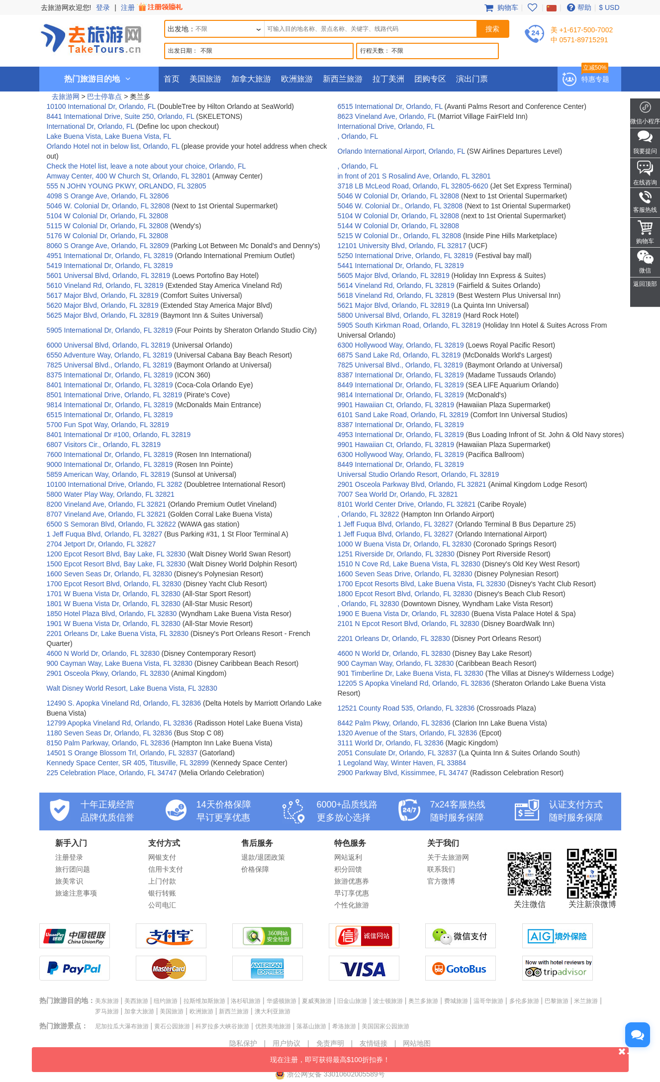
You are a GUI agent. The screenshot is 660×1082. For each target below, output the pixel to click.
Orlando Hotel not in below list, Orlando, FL (114, 146)
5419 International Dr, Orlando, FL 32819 (110, 266)
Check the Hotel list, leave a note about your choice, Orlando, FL (146, 166)
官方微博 (441, 881)
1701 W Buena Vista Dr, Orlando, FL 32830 (114, 594)
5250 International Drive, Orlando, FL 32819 (405, 256)
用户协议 (286, 1043)
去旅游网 (66, 96)
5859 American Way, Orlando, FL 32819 (108, 474)
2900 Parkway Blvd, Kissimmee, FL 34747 (403, 773)
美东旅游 (107, 1000)
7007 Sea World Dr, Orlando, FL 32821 (398, 494)
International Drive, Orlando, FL (386, 126)
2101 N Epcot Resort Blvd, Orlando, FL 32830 (408, 624)
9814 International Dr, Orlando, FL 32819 (401, 395)
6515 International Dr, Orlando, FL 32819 (110, 415)
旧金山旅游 (352, 1000)
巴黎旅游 (556, 1000)
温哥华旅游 (488, 1000)
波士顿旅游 (388, 1000)
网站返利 (348, 857)
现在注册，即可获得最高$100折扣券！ (449, 1055)
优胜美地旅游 (273, 1026)
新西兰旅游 (343, 79)
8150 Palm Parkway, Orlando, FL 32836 (108, 743)
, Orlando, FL (358, 136)
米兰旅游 (586, 1000)
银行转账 (162, 893)
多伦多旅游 (524, 1000)
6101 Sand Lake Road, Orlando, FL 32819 (403, 415)
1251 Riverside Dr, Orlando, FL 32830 (396, 554)
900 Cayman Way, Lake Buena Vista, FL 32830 (119, 663)
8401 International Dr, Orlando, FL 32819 (110, 385)
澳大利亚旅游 (272, 1011)
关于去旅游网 (448, 857)
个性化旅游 (351, 905)
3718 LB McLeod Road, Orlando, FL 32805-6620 (413, 186)
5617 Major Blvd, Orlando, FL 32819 (103, 295)
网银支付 (162, 857)
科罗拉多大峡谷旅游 (222, 1026)
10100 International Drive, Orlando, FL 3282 (115, 484)
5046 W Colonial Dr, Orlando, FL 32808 (399, 196)
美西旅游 (136, 1000)
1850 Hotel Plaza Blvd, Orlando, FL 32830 (112, 614)
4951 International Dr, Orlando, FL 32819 (110, 256)
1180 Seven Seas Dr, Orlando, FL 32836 (109, 733)
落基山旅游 (311, 1026)
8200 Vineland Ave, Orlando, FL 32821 (106, 504)
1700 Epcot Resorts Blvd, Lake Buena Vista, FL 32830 (422, 584)
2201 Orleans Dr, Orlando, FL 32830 (394, 638)
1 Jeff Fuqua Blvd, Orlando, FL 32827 (396, 524)
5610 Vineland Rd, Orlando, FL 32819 (105, 285)
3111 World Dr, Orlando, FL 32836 (391, 743)
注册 (153, 7)
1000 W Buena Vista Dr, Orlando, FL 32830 (404, 544)
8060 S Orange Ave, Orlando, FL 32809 (108, 246)
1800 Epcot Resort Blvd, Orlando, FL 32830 (405, 594)
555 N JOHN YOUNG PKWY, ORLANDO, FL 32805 (126, 186)
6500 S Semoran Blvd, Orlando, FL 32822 (111, 524)
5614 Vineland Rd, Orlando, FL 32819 (396, 285)
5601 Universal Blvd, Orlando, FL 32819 (109, 275)
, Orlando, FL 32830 (368, 604)
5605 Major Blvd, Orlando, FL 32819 (394, 275)
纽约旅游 (166, 1000)
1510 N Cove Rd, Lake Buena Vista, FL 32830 (409, 564)
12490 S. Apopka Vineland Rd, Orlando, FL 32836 (124, 703)
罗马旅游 (107, 1011)
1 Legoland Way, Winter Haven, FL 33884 (402, 763)
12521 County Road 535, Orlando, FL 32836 (406, 708)
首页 (172, 79)
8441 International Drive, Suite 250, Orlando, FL (121, 116)
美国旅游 (205, 79)
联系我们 (441, 869)
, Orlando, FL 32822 (368, 514)
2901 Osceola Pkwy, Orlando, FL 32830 (108, 673)
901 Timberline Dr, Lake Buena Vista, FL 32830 (410, 673)
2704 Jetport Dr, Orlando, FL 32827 (101, 544)
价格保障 (255, 869)
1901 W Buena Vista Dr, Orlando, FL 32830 (114, 624)
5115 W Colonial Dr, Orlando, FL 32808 (108, 226)
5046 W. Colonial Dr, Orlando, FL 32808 (108, 206)
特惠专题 (595, 79)
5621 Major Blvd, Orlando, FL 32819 (394, 305)
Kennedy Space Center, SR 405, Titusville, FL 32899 (128, 763)
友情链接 (373, 1043)
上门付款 (162, 881)
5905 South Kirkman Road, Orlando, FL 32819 (409, 325)
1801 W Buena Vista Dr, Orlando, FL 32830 (114, 604)
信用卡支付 (165, 869)
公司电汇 (162, 905)
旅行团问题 (72, 869)
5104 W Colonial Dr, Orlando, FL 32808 (108, 216)
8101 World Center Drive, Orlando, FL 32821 (407, 504)
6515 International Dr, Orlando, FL (391, 106)
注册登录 (69, 857)
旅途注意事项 (76, 893)
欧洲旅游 (297, 79)
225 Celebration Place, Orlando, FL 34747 (112, 773)
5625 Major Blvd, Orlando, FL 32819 (103, 315)
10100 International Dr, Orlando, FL (102, 106)
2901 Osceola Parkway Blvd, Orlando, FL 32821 (412, 484)
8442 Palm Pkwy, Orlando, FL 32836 (394, 723)
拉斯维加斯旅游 (204, 1000)
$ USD (609, 7)
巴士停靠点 (104, 96)
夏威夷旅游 (317, 1000)
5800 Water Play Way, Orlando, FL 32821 (111, 494)
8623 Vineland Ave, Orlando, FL (388, 116)
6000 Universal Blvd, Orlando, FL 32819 (109, 345)
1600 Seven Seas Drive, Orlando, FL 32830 (405, 574)
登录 (103, 7)
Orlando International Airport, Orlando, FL (402, 151)
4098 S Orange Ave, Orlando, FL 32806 (108, 196)
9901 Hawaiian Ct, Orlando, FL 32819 (396, 405)
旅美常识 (69, 881)
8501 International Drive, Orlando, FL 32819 (115, 395)
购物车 (500, 7)
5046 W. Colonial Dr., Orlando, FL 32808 (400, 206)
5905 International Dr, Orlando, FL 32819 (110, 330)
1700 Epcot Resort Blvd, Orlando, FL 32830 (114, 584)
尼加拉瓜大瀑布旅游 (122, 1026)
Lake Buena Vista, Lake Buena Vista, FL (109, 136)
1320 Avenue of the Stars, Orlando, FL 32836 (407, 733)
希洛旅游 (344, 1026)
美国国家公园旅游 (385, 1026)
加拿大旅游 (251, 79)
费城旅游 (456, 1000)
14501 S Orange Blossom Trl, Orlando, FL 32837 (122, 753)
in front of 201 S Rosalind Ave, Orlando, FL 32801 (414, 176)
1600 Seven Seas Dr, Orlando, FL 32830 (109, 574)
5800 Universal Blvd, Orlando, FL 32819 (400, 315)
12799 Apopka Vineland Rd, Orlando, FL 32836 (119, 723)
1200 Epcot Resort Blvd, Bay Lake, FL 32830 (116, 554)
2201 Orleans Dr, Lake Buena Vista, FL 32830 (118, 633)
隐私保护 (243, 1043)
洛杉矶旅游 (246, 1000)
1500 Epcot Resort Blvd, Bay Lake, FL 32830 (116, 564)
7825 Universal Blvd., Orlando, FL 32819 (109, 365)
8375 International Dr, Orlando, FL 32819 (110, 375)
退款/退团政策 (263, 857)
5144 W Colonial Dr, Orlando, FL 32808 (399, 226)
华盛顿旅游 (281, 1000)
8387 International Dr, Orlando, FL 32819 (401, 375)
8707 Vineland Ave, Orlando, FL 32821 (106, 514)
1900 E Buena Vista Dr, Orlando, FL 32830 (404, 614)
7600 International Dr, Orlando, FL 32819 (110, 454)
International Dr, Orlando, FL (91, 126)
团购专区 (430, 79)
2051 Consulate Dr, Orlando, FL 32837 (397, 753)
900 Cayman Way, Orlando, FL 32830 (396, 663)
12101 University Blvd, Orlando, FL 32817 (402, 246)
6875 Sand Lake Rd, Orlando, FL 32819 (399, 355)
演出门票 (472, 79)
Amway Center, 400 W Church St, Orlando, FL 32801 (128, 176)
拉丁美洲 (388, 79)
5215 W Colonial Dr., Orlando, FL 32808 (400, 236)
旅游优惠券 (351, 881)
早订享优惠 (351, 893)
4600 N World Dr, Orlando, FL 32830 (103, 653)
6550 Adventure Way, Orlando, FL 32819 (109, 355)
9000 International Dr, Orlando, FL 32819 (110, 464)
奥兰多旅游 (423, 1000)
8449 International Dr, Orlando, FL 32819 (401, 385)
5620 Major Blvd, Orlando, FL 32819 (103, 305)
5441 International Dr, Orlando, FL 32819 (401, 266)
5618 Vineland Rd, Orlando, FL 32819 (396, 295)
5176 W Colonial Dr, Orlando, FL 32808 (108, 236)
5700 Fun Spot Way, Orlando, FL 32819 (108, 425)
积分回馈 (348, 869)
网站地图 (417, 1043)
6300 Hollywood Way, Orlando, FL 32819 (401, 345)
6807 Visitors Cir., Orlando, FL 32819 (104, 445)
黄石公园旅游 (172, 1026)
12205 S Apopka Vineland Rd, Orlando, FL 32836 (414, 683)
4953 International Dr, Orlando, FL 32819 (401, 435)
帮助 (578, 7)
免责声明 (330, 1043)
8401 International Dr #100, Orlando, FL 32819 (119, 435)
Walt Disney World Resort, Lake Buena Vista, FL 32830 (132, 688)
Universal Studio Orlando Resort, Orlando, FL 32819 (418, 474)
